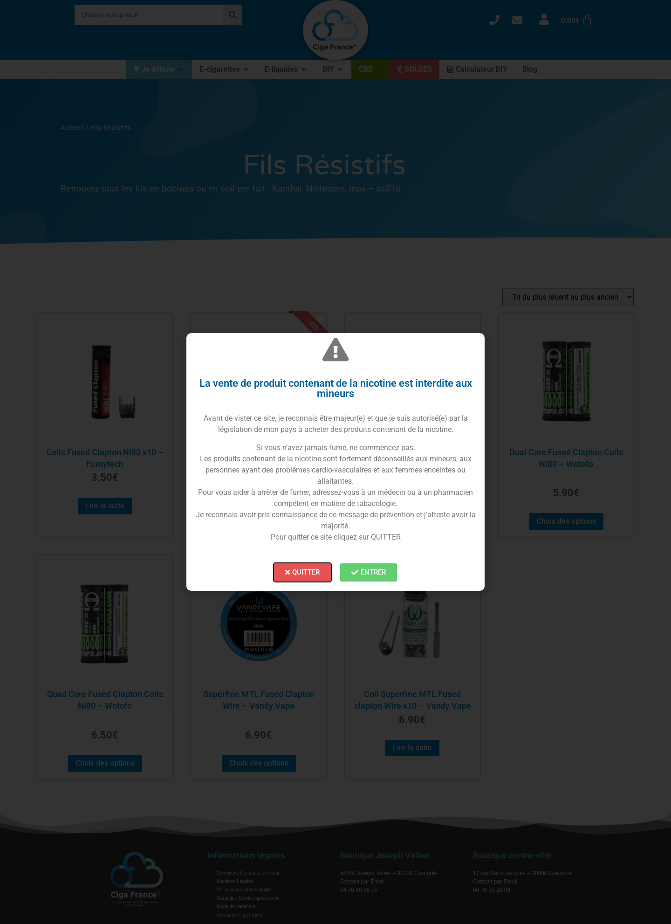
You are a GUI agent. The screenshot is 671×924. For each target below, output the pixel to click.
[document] (335, 462)
